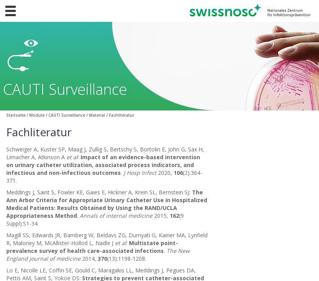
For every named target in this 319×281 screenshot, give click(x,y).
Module (37, 115)
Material (97, 115)
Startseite (15, 115)
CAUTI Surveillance (66, 115)
